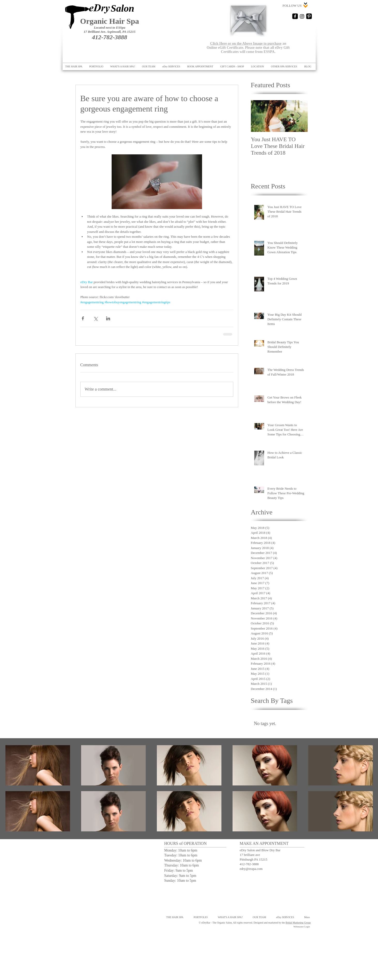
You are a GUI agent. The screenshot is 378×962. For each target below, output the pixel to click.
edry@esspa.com (251, 869)
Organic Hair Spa (109, 21)
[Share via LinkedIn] (108, 318)
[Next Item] (299, 116)
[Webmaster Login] (302, 926)
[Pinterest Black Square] (309, 16)
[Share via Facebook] (82, 318)
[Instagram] (302, 16)
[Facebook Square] (295, 16)
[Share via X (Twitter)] (95, 318)
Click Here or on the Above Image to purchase (245, 43)
